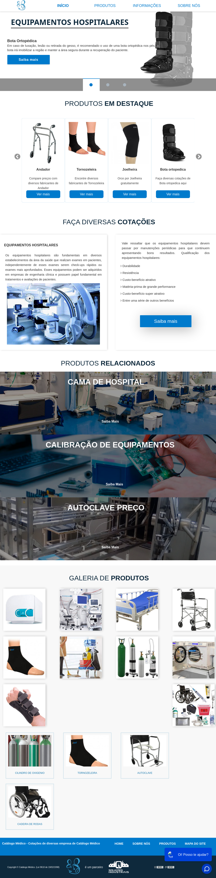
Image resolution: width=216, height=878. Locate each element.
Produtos (105, 6)
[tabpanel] (43, 160)
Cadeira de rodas (29, 823)
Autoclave (144, 773)
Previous (16, 155)
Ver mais (43, 194)
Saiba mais (28, 59)
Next (197, 155)
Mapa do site (195, 842)
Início (63, 6)
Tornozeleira (87, 773)
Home (119, 842)
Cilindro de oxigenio (30, 773)
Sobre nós (189, 6)
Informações (147, 6)
